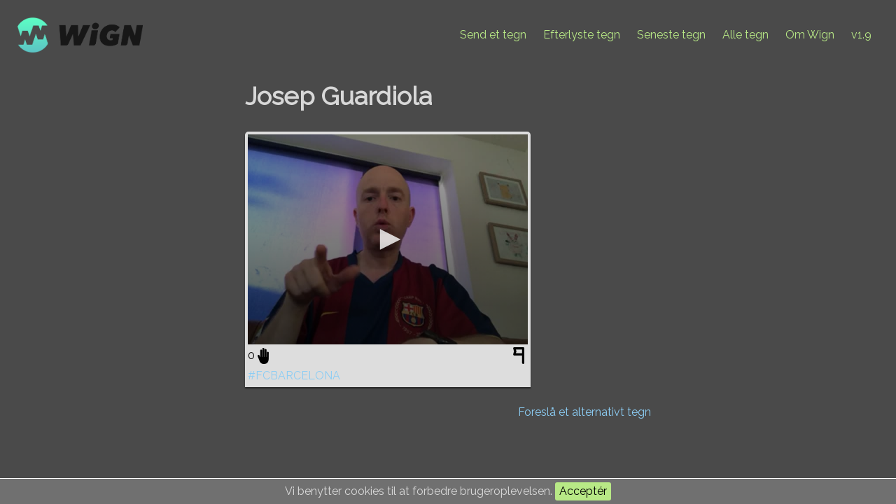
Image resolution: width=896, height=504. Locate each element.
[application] (388, 239)
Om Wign (809, 34)
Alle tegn (745, 34)
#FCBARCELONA (294, 375)
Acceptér (583, 491)
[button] (387, 239)
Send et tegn (493, 34)
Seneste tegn (671, 34)
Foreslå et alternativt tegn (584, 412)
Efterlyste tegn (581, 34)
